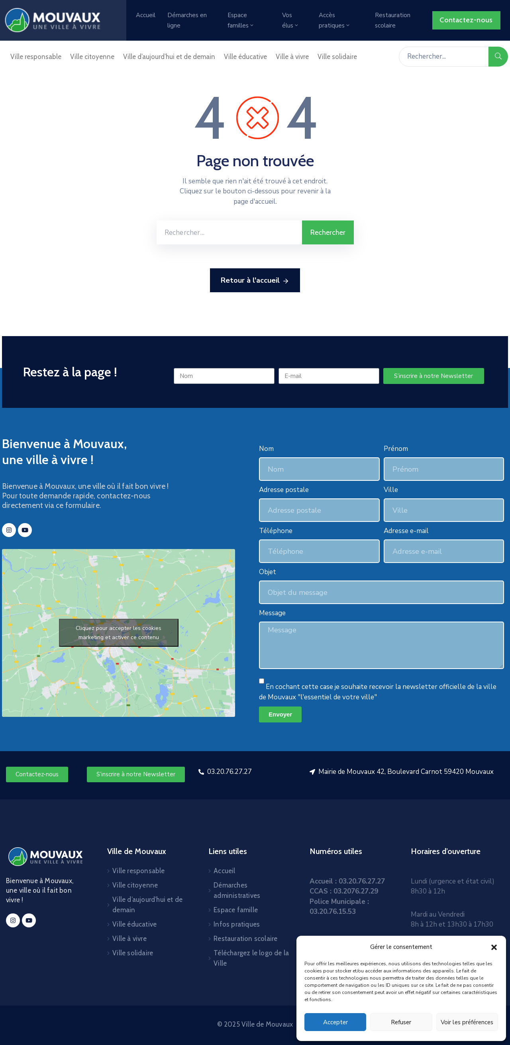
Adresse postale (284, 489)
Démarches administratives (237, 890)
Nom (266, 448)
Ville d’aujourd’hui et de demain (169, 57)
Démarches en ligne (187, 20)
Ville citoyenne (92, 57)
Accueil (145, 15)
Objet (267, 572)
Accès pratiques (335, 20)
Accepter (335, 1022)
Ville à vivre (292, 57)
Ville (391, 489)
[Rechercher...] (443, 57)
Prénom (396, 448)
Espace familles (241, 20)
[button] (494, 947)
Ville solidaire (337, 57)
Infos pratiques (237, 924)
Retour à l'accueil (255, 281)
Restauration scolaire (392, 20)
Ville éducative (245, 57)
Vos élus (290, 20)
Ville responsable (35, 57)
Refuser (401, 1022)
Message (272, 613)
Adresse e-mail (406, 530)
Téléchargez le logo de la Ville (251, 958)
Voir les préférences (467, 1022)
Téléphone (275, 530)
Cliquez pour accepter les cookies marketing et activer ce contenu (118, 632)
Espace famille (236, 910)
